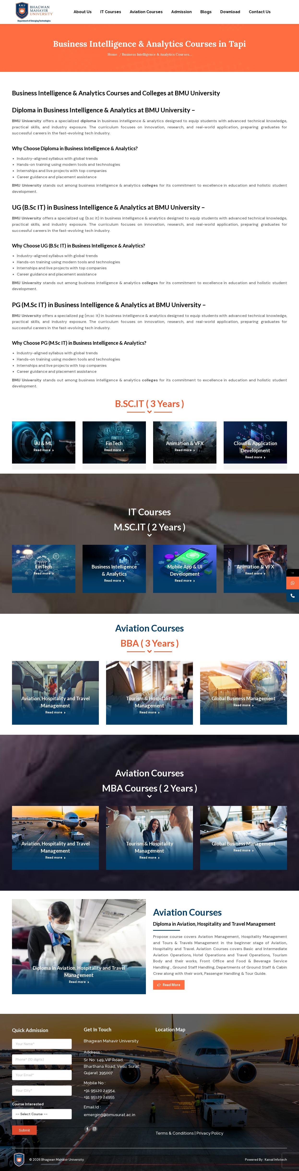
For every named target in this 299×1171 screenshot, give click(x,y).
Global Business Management (243, 698)
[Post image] (55, 690)
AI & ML (43, 443)
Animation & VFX (185, 443)
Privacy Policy (210, 1133)
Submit (24, 1130)
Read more (44, 450)
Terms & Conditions (174, 1133)
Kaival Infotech (276, 1160)
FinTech (114, 443)
